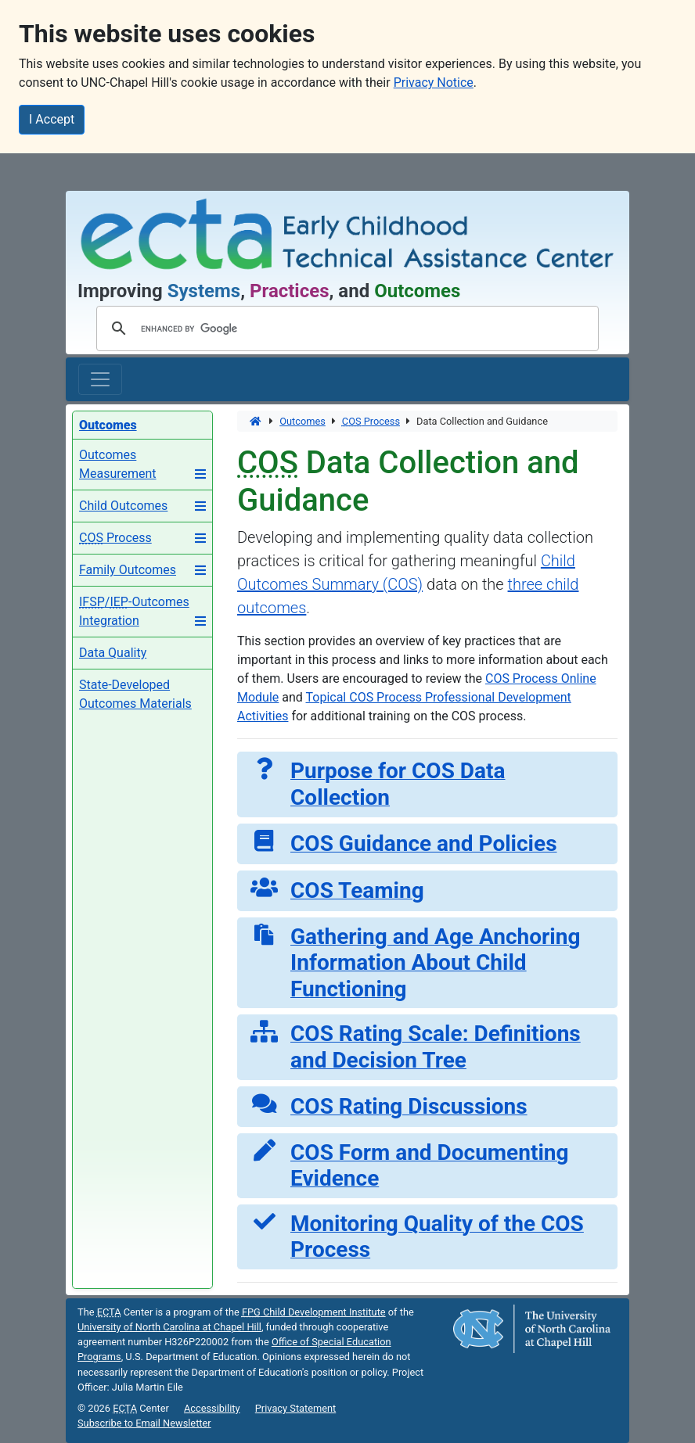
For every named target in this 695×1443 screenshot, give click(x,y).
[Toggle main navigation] (100, 379)
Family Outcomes (127, 569)
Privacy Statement (296, 1408)
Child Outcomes (123, 505)
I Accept (51, 119)
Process (115, 537)
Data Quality (112, 652)
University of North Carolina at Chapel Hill (169, 1327)
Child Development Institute (314, 1312)
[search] (345, 328)
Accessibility (212, 1408)
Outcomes (302, 421)
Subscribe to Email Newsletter (144, 1423)
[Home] (256, 421)
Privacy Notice (434, 82)
